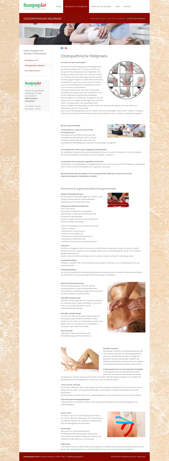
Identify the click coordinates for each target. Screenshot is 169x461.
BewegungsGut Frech (97, 19)
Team (117, 6)
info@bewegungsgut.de (75, 457)
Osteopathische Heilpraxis (34, 65)
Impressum (132, 457)
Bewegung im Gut (31, 60)
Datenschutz (141, 457)
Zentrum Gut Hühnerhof (76, 6)
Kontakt (127, 6)
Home (58, 6)
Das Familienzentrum (32, 71)
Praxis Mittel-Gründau (101, 6)
